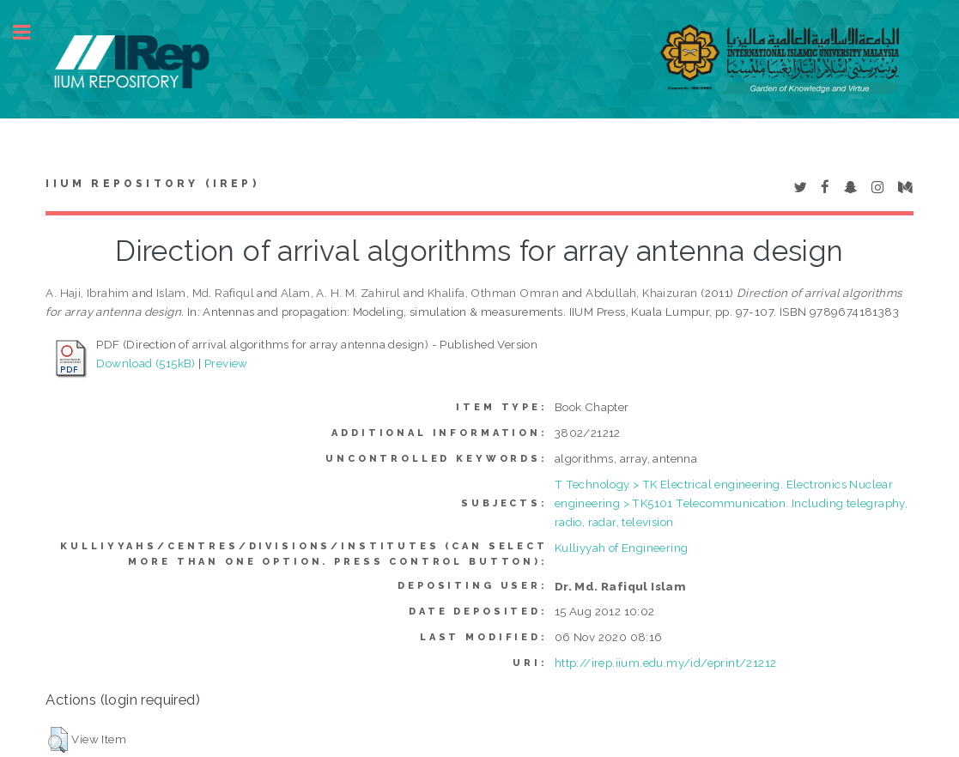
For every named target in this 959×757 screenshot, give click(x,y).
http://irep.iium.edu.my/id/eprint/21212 (666, 662)
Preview (226, 363)
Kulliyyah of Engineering (622, 547)
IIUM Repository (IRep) (152, 184)
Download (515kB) (145, 363)
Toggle (31, 32)
